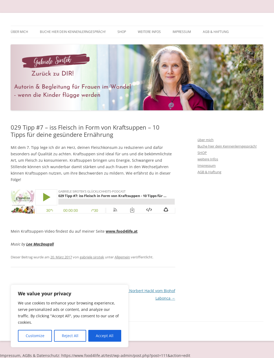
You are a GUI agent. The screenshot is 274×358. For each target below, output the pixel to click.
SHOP (121, 31)
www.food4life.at (122, 231)
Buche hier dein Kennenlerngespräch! (73, 31)
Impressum (182, 31)
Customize (35, 335)
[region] (69, 316)
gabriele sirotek (92, 257)
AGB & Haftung (216, 31)
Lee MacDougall (40, 244)
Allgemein (122, 257)
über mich (19, 31)
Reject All (70, 335)
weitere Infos (149, 31)
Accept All (104, 335)
